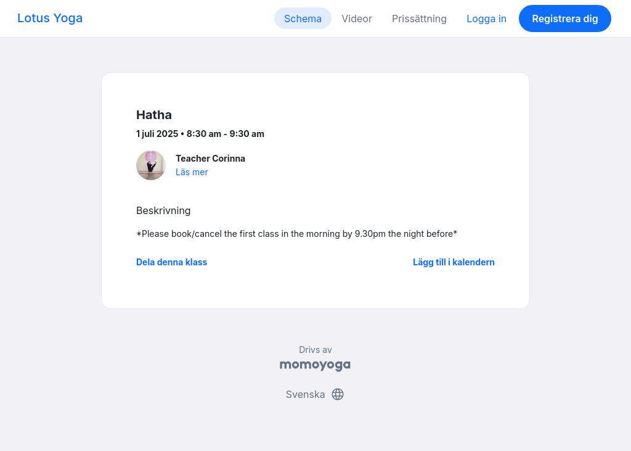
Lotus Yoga (50, 17)
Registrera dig (565, 18)
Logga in (486, 18)
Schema (303, 18)
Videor (356, 18)
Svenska (315, 394)
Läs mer (192, 172)
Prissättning (419, 18)
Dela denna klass (171, 262)
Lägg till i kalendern (454, 262)
